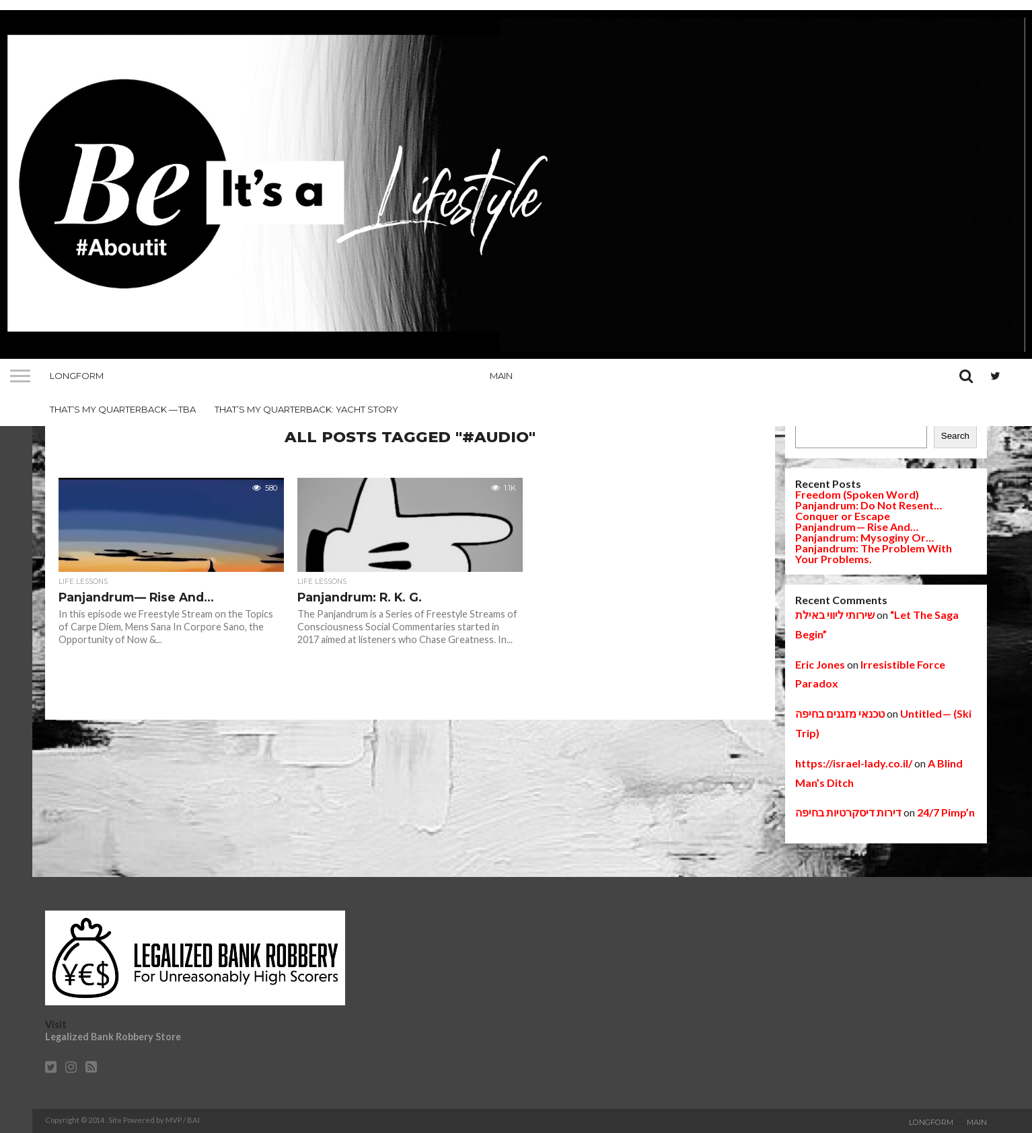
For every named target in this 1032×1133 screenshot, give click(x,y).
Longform (77, 375)
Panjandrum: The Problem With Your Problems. (873, 553)
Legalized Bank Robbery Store (113, 1036)
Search (955, 436)
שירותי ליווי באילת (835, 614)
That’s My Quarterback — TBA (123, 409)
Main (501, 375)
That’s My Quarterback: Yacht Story (306, 409)
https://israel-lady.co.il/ (853, 763)
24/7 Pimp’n (946, 812)
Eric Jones (820, 664)
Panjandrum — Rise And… (856, 526)
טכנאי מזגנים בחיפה (840, 713)
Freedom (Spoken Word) (857, 494)
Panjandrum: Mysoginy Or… (864, 537)
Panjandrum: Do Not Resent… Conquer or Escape (868, 510)
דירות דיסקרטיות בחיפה (848, 812)
